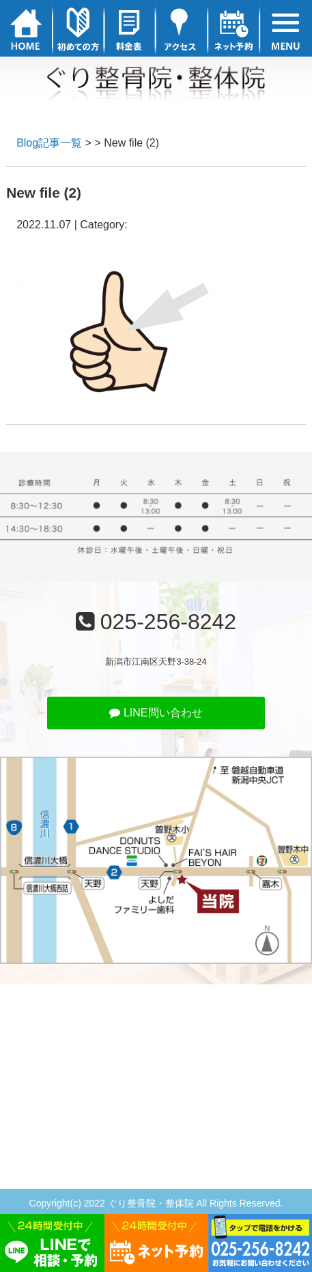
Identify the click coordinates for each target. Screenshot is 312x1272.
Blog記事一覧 (49, 143)
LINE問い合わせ (155, 712)
